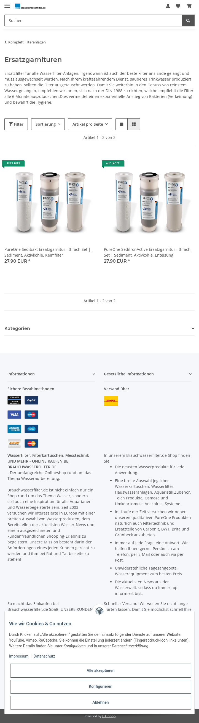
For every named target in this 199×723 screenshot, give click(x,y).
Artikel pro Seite (87, 124)
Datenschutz (44, 656)
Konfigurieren (100, 686)
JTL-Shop (108, 716)
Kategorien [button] (17, 328)
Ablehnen (100, 702)
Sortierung (46, 124)
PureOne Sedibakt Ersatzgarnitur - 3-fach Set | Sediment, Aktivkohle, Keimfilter (47, 252)
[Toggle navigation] (7, 3)
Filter (16, 124)
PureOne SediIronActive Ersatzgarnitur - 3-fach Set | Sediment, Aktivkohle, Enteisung (147, 252)
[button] (168, 6)
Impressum (18, 656)
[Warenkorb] (189, 6)
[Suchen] (93, 20)
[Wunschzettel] (178, 6)
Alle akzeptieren (100, 670)
